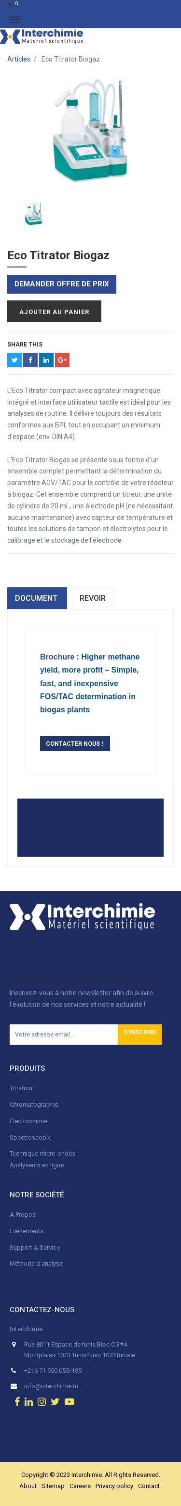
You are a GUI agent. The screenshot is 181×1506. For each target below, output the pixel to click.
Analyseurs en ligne (37, 1165)
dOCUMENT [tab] (37, 598)
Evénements (26, 1231)
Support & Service (35, 1247)
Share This (24, 344)
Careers (80, 1486)
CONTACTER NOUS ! (75, 743)
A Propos (23, 1214)
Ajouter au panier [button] (54, 311)
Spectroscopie (30, 1137)
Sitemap (53, 1486)
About (28, 1486)
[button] (140, 1034)
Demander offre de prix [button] (61, 284)
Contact (149, 1486)
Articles (18, 59)
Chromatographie (34, 1104)
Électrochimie (28, 1121)
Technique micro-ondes (42, 1153)
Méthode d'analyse (36, 1263)
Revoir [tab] (93, 598)
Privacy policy (114, 1486)
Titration (21, 1088)
